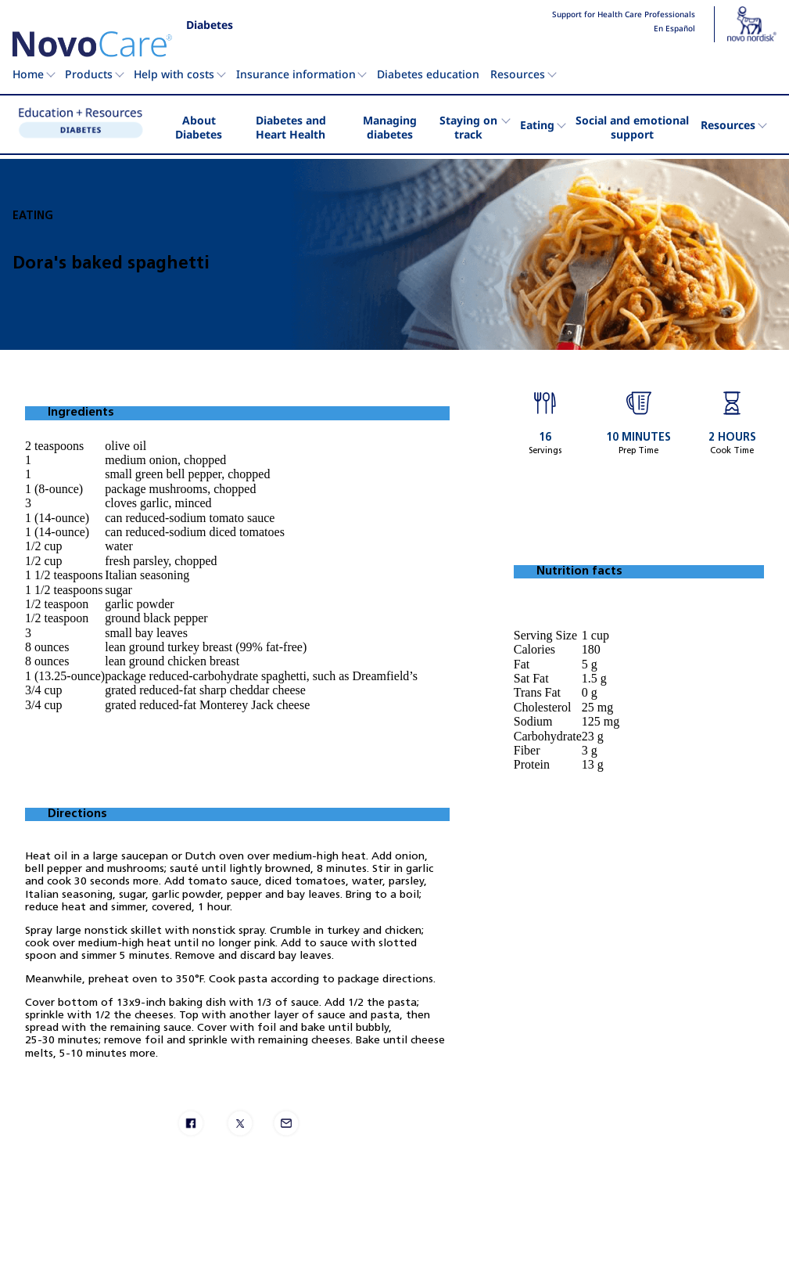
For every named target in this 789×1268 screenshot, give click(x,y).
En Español (674, 28)
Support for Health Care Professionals (623, 14)
